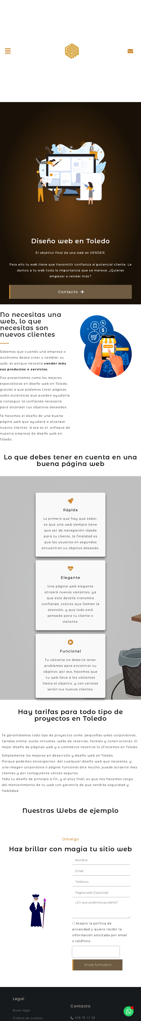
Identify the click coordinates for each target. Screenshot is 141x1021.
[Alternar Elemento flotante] (129, 1011)
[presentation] (95, 951)
